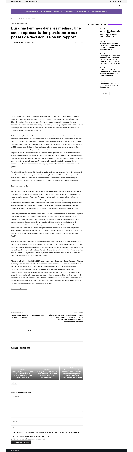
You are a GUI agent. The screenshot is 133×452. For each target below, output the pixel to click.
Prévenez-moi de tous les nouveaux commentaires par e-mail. (31, 436)
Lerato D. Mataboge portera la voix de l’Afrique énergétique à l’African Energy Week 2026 (23, 374)
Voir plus (105, 93)
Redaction (19, 42)
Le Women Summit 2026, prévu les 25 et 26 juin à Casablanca (109, 85)
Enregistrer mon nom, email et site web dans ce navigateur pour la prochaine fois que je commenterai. (46, 432)
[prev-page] (12, 383)
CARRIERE (19, 19)
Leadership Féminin (29, 19)
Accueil (13, 19)
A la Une (22, 369)
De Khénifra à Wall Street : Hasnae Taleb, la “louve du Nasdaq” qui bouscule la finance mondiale (110, 72)
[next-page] (15, 383)
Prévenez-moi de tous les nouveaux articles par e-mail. (29, 439)
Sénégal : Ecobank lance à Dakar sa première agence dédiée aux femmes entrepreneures (47, 374)
